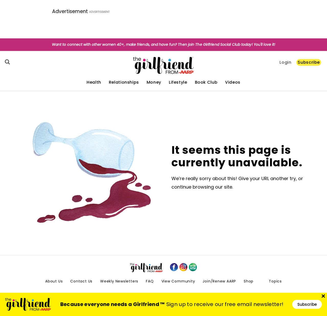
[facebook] (174, 267)
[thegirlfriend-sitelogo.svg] (163, 65)
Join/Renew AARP (219, 281)
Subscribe (309, 62)
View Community (178, 281)
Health (94, 82)
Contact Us (81, 281)
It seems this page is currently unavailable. (236, 156)
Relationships (124, 82)
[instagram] (183, 267)
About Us (54, 281)
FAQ (150, 281)
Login (285, 62)
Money (154, 82)
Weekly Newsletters (119, 281)
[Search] (6, 62)
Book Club (206, 82)
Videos (232, 82)
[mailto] (193, 267)
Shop (248, 281)
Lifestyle (178, 82)
